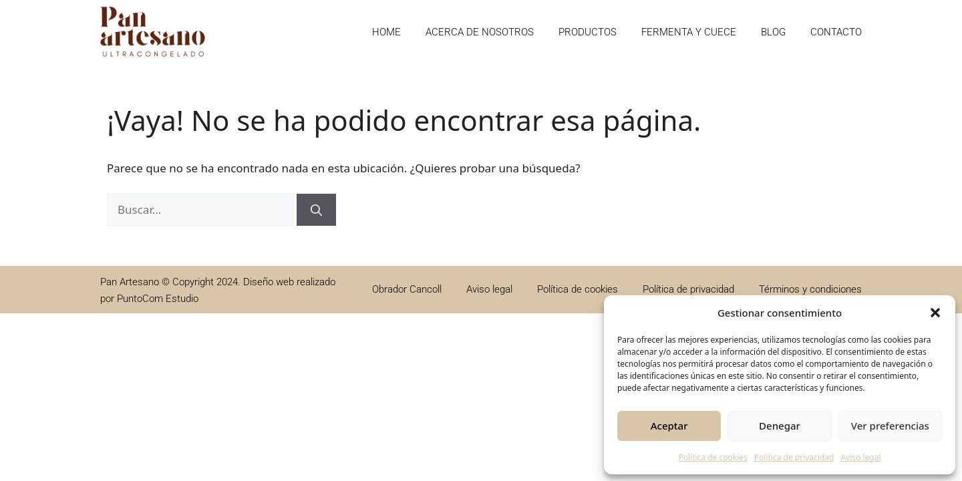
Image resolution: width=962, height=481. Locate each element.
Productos (587, 32)
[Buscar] (316, 210)
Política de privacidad (794, 457)
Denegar (779, 425)
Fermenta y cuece (688, 32)
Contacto (836, 32)
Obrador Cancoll (407, 289)
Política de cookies (712, 457)
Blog (773, 32)
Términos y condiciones (810, 289)
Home (386, 32)
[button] (935, 312)
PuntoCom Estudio (157, 299)
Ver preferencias (890, 425)
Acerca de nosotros (480, 32)
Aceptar (669, 425)
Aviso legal (860, 457)
